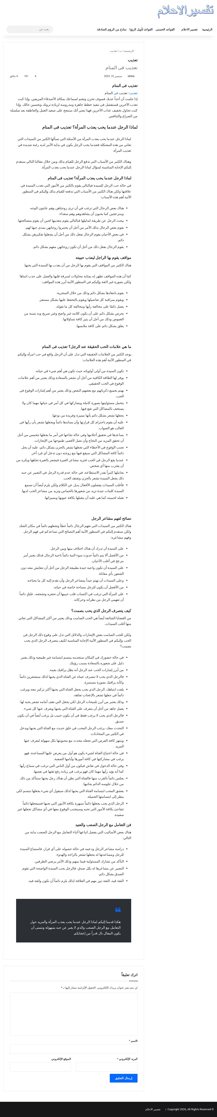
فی (116, 93)
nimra (131, 76)
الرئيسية (207, 29)
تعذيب (133, 93)
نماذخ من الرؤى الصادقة (112, 29)
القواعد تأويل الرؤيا (141, 29)
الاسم (133, 1041)
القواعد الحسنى (165, 29)
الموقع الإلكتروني (61, 1059)
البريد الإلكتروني (127, 1059)
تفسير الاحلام (189, 29)
